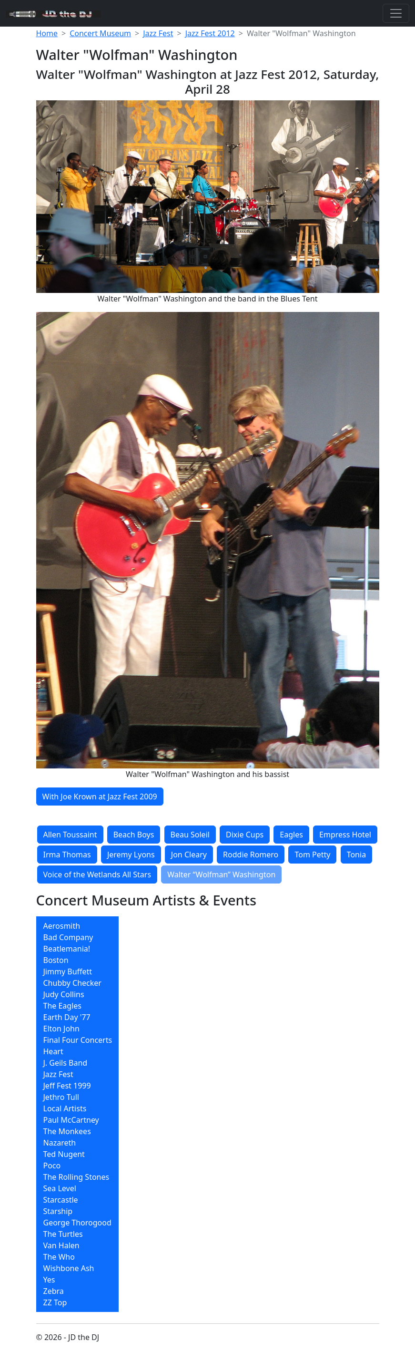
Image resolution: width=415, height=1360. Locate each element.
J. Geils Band (65, 1063)
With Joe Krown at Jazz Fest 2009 (99, 796)
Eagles (291, 834)
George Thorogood (77, 1222)
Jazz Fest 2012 (210, 33)
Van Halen (61, 1245)
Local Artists (65, 1108)
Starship (58, 1211)
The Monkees (67, 1131)
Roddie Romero (250, 854)
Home (47, 33)
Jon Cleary (189, 854)
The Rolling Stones (76, 1177)
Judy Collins (63, 994)
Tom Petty (312, 854)
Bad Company (68, 937)
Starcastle (60, 1200)
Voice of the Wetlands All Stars (97, 874)
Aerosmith (62, 926)
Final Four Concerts (77, 1040)
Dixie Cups (244, 834)
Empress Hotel (345, 834)
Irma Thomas (67, 854)
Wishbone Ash (68, 1268)
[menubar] (77, 1114)
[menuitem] (77, 926)
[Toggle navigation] (396, 13)
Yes (49, 1279)
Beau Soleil (190, 834)
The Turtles (63, 1234)
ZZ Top (55, 1302)
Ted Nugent (64, 1154)
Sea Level (59, 1188)
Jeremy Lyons (131, 854)
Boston (56, 960)
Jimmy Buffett (67, 971)
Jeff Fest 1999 (67, 1085)
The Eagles (62, 1006)
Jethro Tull (61, 1097)
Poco (52, 1165)
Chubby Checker (72, 983)
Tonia (356, 854)
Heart (53, 1051)
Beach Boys (133, 834)
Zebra (53, 1291)
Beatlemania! (67, 948)
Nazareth (59, 1142)
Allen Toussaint (70, 834)
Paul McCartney (71, 1120)
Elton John (61, 1028)
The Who (59, 1257)
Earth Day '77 (67, 1017)
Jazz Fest (158, 33)
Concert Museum (100, 33)
